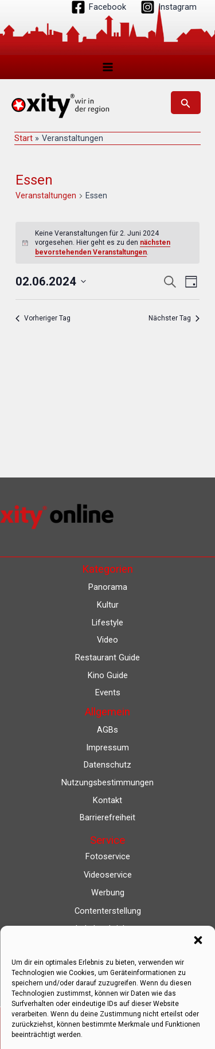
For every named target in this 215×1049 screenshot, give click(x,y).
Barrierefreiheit (107, 817)
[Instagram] (168, 7)
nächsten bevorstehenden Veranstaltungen (102, 247)
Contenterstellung (108, 911)
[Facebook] (98, 7)
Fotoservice (107, 856)
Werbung (107, 892)
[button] (186, 102)
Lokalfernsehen (107, 947)
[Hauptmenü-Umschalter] (108, 67)
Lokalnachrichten (107, 928)
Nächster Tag (174, 318)
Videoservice (108, 875)
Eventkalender (107, 965)
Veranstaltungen (45, 195)
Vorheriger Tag (43, 318)
